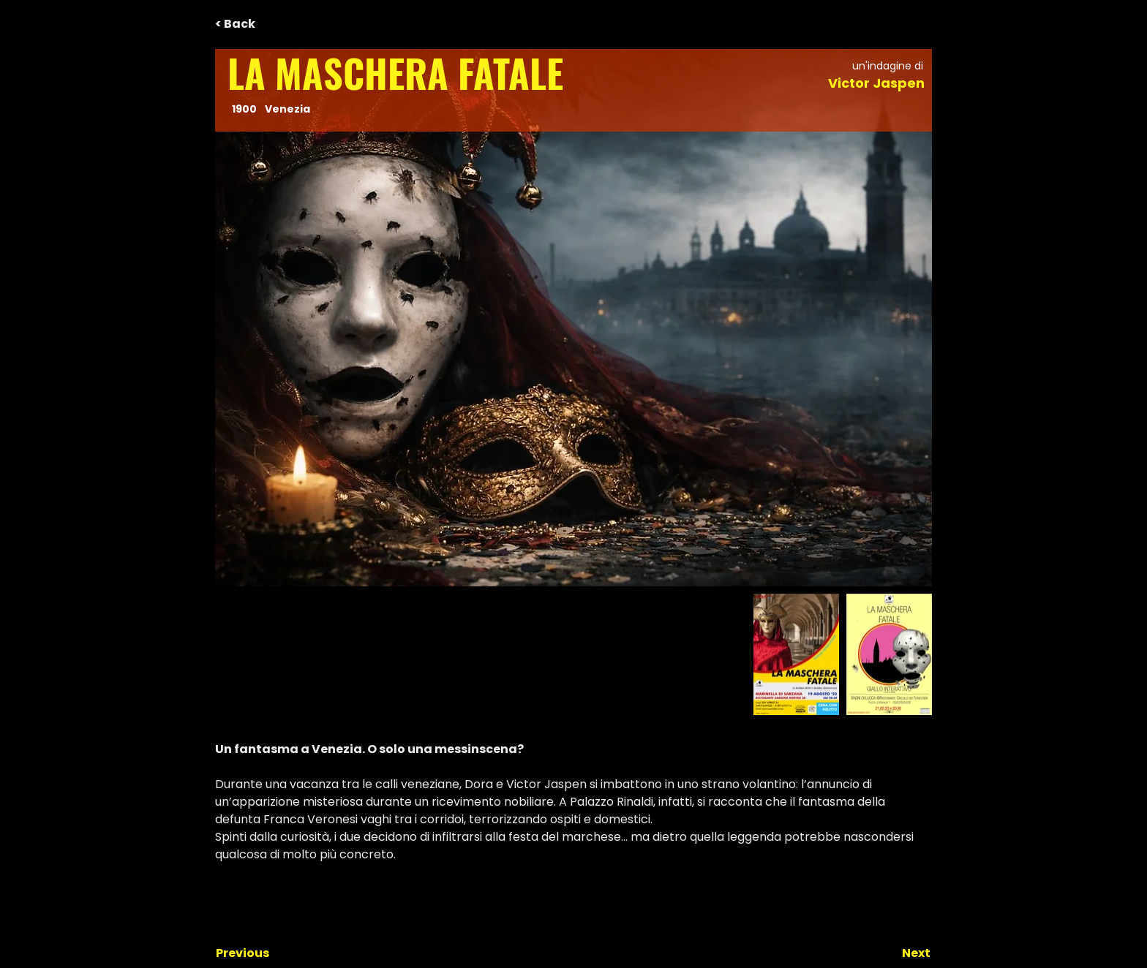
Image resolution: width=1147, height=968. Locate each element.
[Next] (893, 953)
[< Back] (263, 24)
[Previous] (264, 953)
